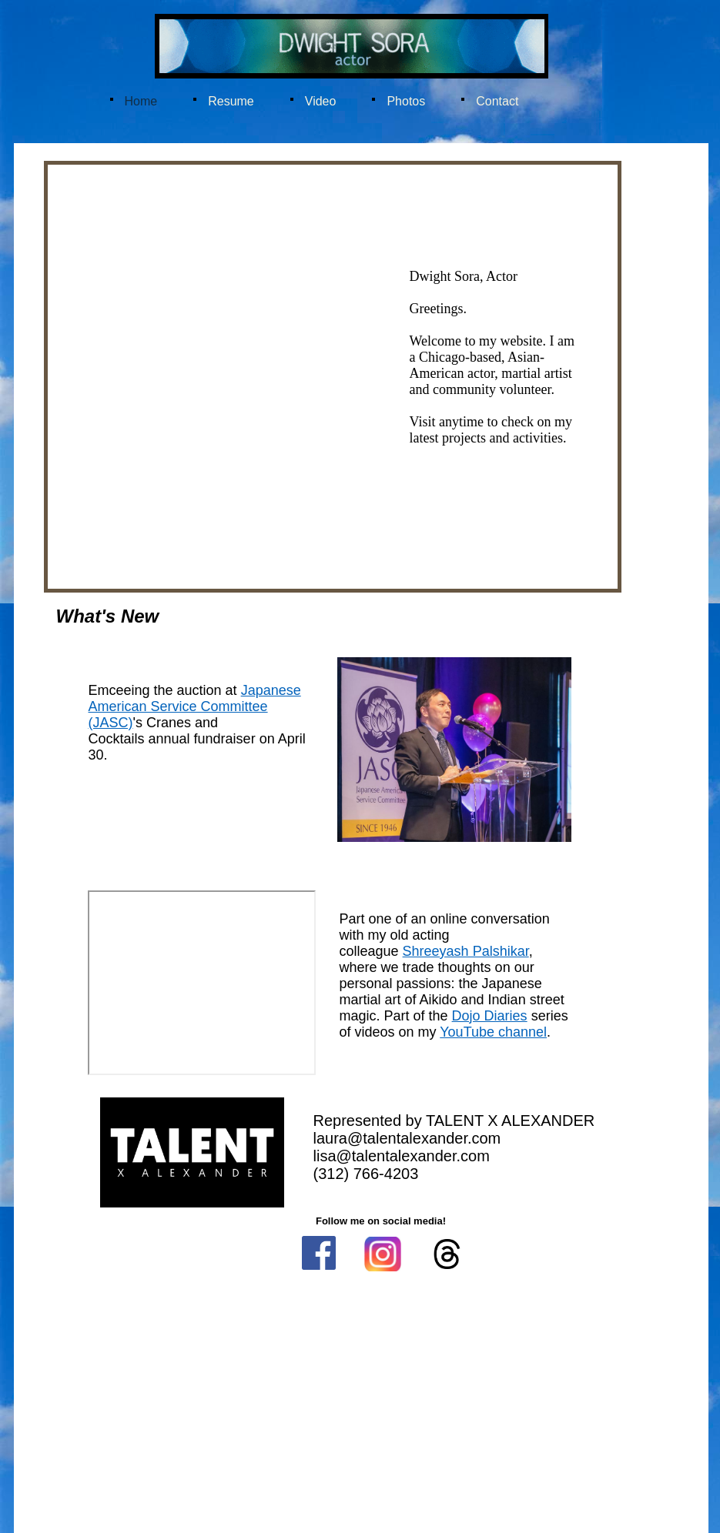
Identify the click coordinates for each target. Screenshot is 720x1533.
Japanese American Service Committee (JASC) (195, 706)
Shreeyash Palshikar (466, 951)
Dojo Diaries (489, 1016)
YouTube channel (493, 1032)
